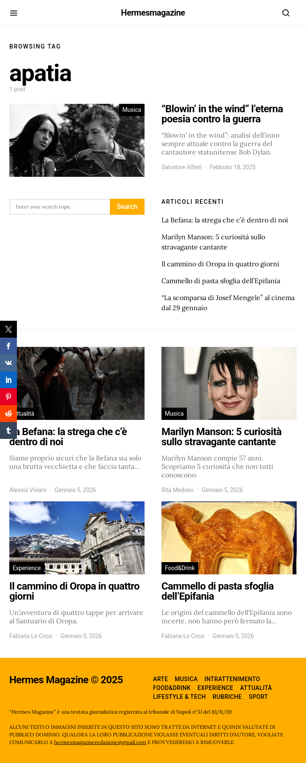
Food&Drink (180, 568)
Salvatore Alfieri (181, 167)
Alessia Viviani (27, 490)
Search (127, 207)
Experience (27, 568)
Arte (160, 679)
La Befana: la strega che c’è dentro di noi (224, 220)
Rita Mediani (177, 490)
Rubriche (227, 696)
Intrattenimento (232, 679)
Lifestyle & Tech (179, 696)
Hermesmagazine (153, 13)
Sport (258, 696)
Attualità (23, 413)
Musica (132, 109)
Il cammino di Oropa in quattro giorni (220, 264)
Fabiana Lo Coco (30, 636)
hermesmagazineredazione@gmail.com (100, 742)
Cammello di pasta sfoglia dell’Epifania (220, 280)
